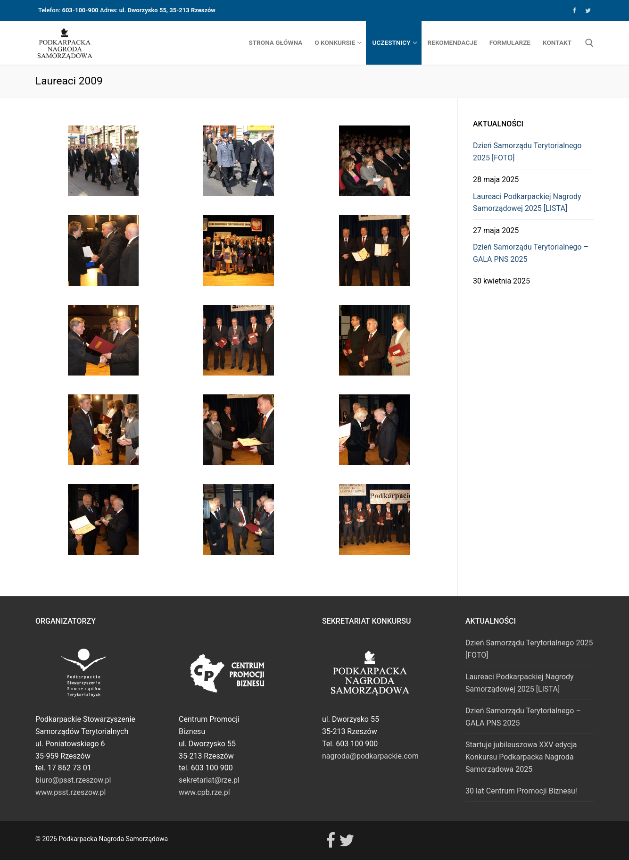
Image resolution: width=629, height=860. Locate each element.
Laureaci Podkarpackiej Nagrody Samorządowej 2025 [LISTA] (527, 202)
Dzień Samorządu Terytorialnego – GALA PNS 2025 (530, 253)
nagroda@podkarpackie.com (370, 755)
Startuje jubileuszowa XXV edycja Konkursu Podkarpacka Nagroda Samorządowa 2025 (521, 757)
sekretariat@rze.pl (209, 780)
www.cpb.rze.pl (204, 792)
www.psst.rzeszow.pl (70, 792)
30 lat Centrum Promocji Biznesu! (521, 790)
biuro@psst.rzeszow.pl (73, 780)
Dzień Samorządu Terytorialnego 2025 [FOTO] (527, 151)
